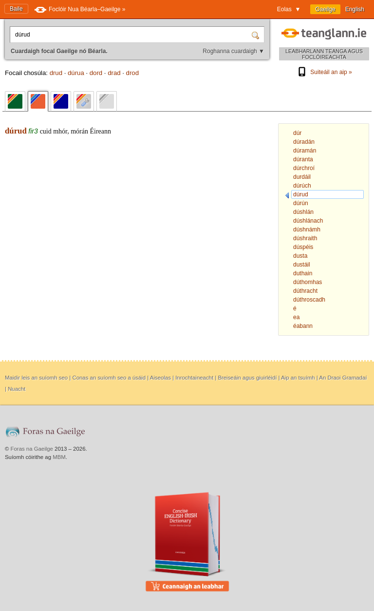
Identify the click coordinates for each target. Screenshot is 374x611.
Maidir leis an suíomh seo (36, 378)
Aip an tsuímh (298, 378)
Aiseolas (160, 378)
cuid (46, 131)
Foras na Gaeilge (32, 449)
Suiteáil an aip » (324, 72)
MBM (59, 457)
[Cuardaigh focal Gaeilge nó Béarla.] (131, 34)
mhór (60, 131)
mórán (79, 131)
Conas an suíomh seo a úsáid (109, 378)
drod (132, 72)
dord (96, 72)
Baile (16, 8)
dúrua (76, 72)
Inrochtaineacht (194, 378)
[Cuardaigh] (256, 34)
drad (114, 72)
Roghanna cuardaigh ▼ (233, 51)
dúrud (16, 130)
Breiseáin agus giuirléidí (247, 378)
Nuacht (16, 389)
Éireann (101, 131)
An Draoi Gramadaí (343, 378)
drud (56, 72)
